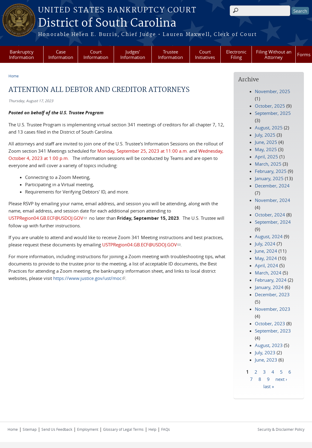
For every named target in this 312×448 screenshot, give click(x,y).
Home (13, 75)
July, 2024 (265, 244)
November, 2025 (272, 91)
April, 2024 (266, 265)
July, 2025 (265, 135)
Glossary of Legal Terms (123, 429)
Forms (303, 54)
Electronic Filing (236, 54)
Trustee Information (170, 54)
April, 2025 (266, 157)
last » (268, 386)
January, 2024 (269, 287)
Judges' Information (132, 54)
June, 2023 (266, 360)
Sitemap (30, 429)
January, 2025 (269, 178)
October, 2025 (270, 106)
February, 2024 (271, 280)
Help (152, 429)
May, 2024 (266, 258)
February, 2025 (271, 171)
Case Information (60, 54)
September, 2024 (273, 222)
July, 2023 (265, 352)
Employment (87, 429)
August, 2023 (269, 345)
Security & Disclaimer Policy (281, 429)
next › (281, 379)
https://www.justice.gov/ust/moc (89, 278)
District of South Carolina (107, 23)
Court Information (95, 54)
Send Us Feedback (56, 429)
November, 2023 (272, 309)
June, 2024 (266, 251)
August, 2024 (269, 236)
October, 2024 (270, 215)
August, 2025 (269, 128)
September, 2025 (273, 113)
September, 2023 (273, 331)
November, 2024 (272, 200)
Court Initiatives (205, 54)
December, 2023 (272, 294)
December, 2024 (272, 186)
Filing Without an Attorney (273, 54)
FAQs (165, 429)
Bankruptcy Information (21, 54)
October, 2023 (270, 323)
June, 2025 (266, 142)
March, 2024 (268, 273)
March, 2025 (268, 164)
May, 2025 (266, 149)
